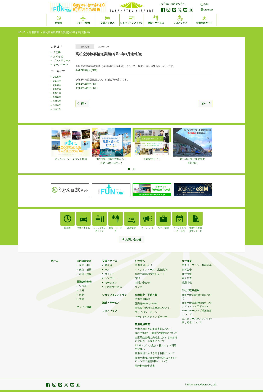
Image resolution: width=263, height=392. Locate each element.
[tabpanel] (71, 144)
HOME (21, 32)
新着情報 (34, 32)
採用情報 (187, 282)
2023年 (57, 85)
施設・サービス (111, 302)
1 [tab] (129, 169)
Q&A (137, 278)
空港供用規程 (142, 299)
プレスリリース (62, 60)
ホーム (54, 260)
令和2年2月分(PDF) (86, 83)
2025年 (57, 76)
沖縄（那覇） (86, 273)
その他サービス (113, 286)
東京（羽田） (86, 265)
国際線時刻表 (84, 281)
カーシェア (111, 282)
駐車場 (108, 265)
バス (107, 269)
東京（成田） (86, 269)
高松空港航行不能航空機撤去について (156, 333)
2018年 (57, 105)
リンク (138, 286)
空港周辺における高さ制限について (155, 353)
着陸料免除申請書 (145, 365)
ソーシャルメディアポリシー (151, 316)
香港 (81, 299)
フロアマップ (109, 310)
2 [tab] (134, 169)
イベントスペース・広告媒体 (151, 269)
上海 (81, 290)
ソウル (83, 286)
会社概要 (187, 260)
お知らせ (58, 56)
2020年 (57, 97)
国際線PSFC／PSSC (146, 303)
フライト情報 (84, 307)
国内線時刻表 (84, 260)
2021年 (57, 93)
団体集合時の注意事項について (152, 307)
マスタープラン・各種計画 (197, 265)
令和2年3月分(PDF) (86, 70)
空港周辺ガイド (143, 265)
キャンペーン (60, 64)
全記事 (57, 52)
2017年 (57, 109)
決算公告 (187, 269)
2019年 (57, 101)
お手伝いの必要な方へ (172, 3)
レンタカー (111, 278)
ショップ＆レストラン (114, 294)
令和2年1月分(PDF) (86, 87)
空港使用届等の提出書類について (153, 328)
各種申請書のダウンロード (150, 273)
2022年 (57, 89)
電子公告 (187, 278)
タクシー (110, 273)
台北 (81, 294)
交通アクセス (109, 260)
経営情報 (187, 273)
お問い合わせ (142, 282)
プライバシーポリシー (147, 312)
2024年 (57, 80)
